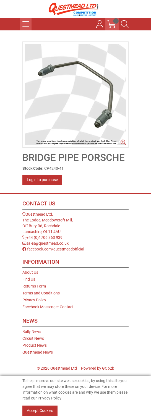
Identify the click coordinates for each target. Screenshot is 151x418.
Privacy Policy (34, 300)
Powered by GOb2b (97, 368)
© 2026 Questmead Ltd (57, 368)
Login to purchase (42, 179)
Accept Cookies (40, 410)
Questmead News (37, 352)
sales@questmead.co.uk (45, 243)
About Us (30, 272)
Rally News (31, 331)
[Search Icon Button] (125, 24)
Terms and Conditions (41, 293)
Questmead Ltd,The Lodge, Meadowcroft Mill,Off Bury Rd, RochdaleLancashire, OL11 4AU (47, 223)
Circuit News (33, 338)
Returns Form (34, 286)
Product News (34, 345)
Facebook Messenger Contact (48, 307)
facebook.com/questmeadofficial (53, 249)
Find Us (28, 279)
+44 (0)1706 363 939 (42, 237)
